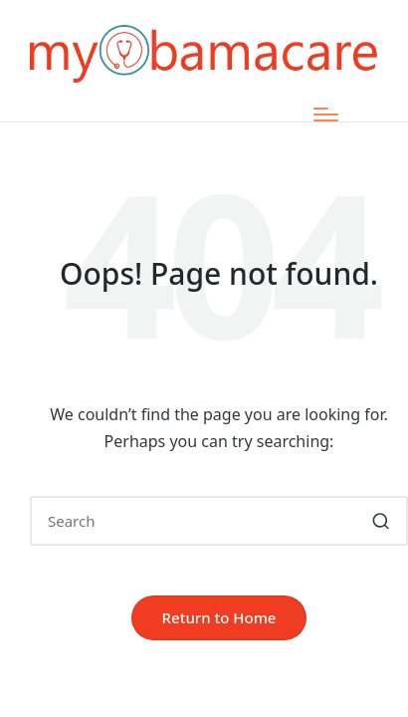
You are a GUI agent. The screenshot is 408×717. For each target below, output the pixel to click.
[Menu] (325, 114)
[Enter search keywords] (219, 521)
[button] (380, 521)
